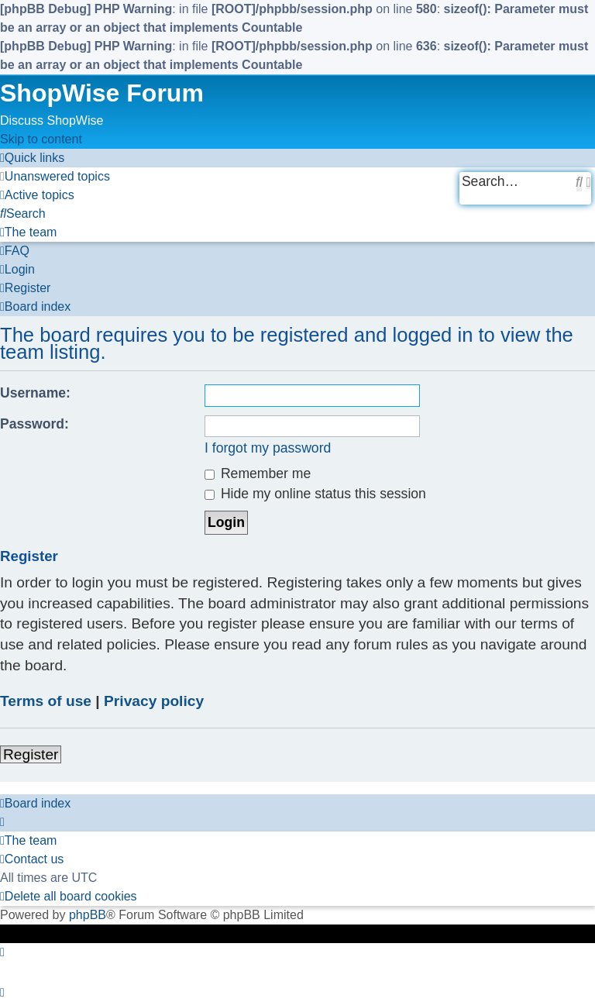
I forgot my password (268, 448)
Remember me (258, 473)
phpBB (87, 914)
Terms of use (45, 701)
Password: (34, 424)
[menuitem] (55, 176)
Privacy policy (154, 701)
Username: (35, 393)
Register (30, 754)
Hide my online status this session (315, 493)
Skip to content (41, 139)
